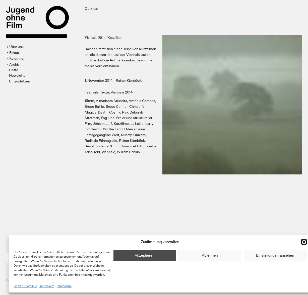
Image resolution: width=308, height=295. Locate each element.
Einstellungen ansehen (275, 255)
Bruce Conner (117, 106)
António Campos (142, 101)
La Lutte (137, 123)
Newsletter (18, 75)
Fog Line (107, 118)
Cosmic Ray (118, 112)
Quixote (139, 135)
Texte (104, 92)
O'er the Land (111, 129)
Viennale (108, 152)
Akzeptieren (144, 255)
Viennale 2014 (122, 92)
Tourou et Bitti (132, 146)
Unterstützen (19, 81)
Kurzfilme (121, 123)
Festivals (91, 92)
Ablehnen (210, 255)
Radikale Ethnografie (101, 140)
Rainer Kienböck (129, 80)
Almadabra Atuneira (111, 101)
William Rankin (128, 152)
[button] (303, 241)
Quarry (126, 135)
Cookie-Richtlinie (25, 285)
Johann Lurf (102, 123)
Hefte (13, 70)
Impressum (46, 285)
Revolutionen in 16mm (102, 146)
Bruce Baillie (94, 106)
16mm (89, 101)
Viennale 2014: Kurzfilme (103, 38)
